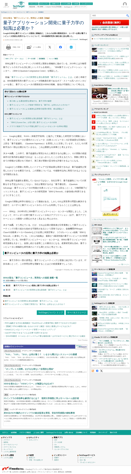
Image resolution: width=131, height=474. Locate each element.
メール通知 (37, 47)
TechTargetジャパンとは (54, 432)
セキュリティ (33, 440)
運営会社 (61, 472)
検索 (128, 15)
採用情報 (68, 472)
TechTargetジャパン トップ (50, 312)
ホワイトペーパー (86, 458)
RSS (93, 371)
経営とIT (32, 458)
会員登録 (14, 432)
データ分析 (31, 59)
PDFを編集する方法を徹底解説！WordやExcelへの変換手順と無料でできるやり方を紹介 (41, 323)
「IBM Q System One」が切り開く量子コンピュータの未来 (33, 122)
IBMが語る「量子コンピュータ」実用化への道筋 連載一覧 (30, 278)
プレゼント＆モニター (87, 462)
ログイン (5, 432)
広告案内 (23, 472)
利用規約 (93, 432)
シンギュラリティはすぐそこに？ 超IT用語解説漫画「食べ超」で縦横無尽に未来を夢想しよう (115, 240)
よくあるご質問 (38, 432)
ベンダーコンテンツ (101, 45)
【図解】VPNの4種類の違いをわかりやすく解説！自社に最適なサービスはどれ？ (38, 326)
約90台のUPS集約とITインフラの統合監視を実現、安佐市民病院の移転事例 (39, 413)
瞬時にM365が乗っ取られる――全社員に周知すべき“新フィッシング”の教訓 (118, 91)
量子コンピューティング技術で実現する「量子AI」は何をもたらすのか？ (40, 105)
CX (55, 445)
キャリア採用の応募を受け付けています (108, 39)
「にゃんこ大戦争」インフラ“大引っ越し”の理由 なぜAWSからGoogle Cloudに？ (112, 182)
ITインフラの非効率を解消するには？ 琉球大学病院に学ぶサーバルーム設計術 (41, 398)
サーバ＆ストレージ (76, 312)
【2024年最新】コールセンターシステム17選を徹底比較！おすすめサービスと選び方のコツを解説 (45, 336)
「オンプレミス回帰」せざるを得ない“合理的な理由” (29, 369)
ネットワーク (8, 449)
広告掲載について (81, 432)
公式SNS (15, 472)
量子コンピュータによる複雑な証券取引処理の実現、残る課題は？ (37, 109)
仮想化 (6, 442)
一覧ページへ (124, 264)
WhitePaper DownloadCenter (81, 347)
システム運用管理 (10, 452)
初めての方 (113, 432)
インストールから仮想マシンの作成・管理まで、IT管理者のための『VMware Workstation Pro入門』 (114, 258)
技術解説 (42, 59)
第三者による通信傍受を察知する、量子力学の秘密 (30, 101)
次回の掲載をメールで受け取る (17, 280)
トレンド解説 (53, 59)
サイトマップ (103, 432)
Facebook (97, 371)
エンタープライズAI (61, 449)
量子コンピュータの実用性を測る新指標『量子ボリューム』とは (41, 77)
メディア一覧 (6, 472)
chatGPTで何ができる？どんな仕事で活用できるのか (26, 333)
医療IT (56, 458)
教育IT (56, 460)
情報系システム (59, 447)
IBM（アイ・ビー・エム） (14, 59)
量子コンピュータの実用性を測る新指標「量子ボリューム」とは (36, 119)
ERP (55, 440)
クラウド (7, 440)
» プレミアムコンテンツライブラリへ (105, 219)
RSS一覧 (83, 460)
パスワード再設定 (25, 432)
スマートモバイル (10, 447)
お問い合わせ (69, 432)
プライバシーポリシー (45, 472)
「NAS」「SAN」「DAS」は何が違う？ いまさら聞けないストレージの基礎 (40, 354)
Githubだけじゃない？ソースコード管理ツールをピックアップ (30, 330)
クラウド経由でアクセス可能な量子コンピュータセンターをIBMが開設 (39, 126)
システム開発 (8, 458)
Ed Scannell (74, 39)
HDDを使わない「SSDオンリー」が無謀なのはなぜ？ (29, 384)
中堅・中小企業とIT (36, 460)
